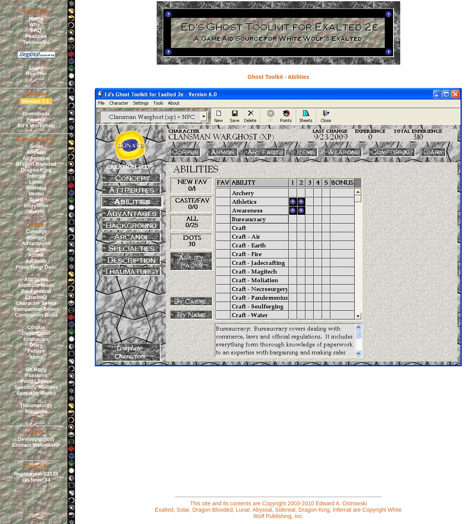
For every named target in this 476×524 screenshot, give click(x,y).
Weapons (36, 411)
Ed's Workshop (36, 125)
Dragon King (36, 170)
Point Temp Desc (36, 267)
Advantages (36, 243)
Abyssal (36, 152)
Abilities (36, 237)
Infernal (36, 176)
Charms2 (36, 297)
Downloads (36, 114)
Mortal (36, 194)
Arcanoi (36, 249)
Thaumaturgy (36, 405)
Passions (36, 375)
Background (36, 291)
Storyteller (36, 205)
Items (36, 357)
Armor (36, 255)
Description (36, 333)
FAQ (36, 30)
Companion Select (35, 309)
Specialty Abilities (36, 387)
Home (36, 18)
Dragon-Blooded (36, 164)
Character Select (36, 303)
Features (36, 36)
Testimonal (36, 42)
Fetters (35, 351)
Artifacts (36, 261)
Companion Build (36, 315)
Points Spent (36, 381)
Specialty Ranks (36, 393)
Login (36, 68)
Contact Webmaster (36, 445)
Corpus (36, 327)
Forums (36, 119)
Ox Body (35, 369)
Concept (36, 231)
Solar (36, 146)
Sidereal (36, 188)
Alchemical (36, 158)
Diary (36, 345)
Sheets (36, 211)
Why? (36, 24)
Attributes (36, 279)
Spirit (36, 200)
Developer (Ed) (36, 439)
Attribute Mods (36, 285)
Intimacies (36, 339)
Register (36, 73)
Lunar (36, 182)
